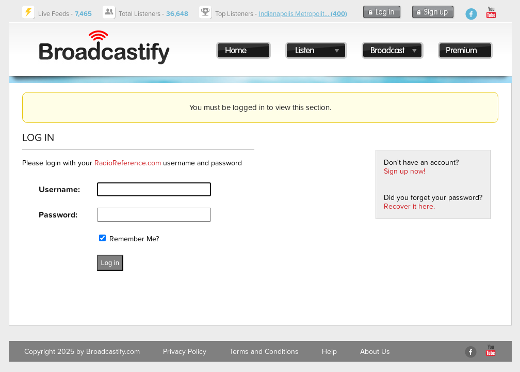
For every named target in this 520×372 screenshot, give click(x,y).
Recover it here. (409, 206)
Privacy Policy (184, 351)
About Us (375, 351)
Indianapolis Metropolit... (303, 14)
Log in (110, 263)
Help (329, 351)
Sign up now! (404, 171)
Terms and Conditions (264, 351)
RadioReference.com (127, 163)
